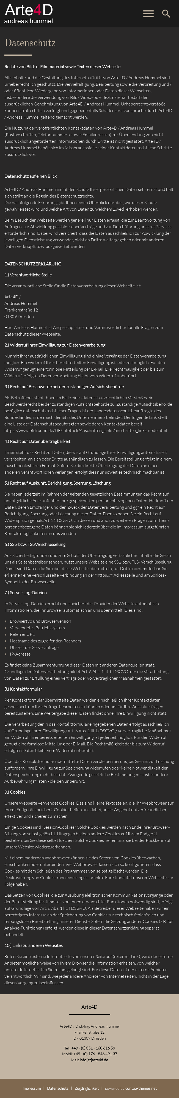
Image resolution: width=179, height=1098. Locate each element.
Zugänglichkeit (87, 1088)
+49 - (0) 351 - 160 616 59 (93, 1048)
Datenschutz (57, 1088)
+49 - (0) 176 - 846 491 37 (95, 1053)
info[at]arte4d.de (94, 1059)
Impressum (32, 1088)
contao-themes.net (141, 1088)
